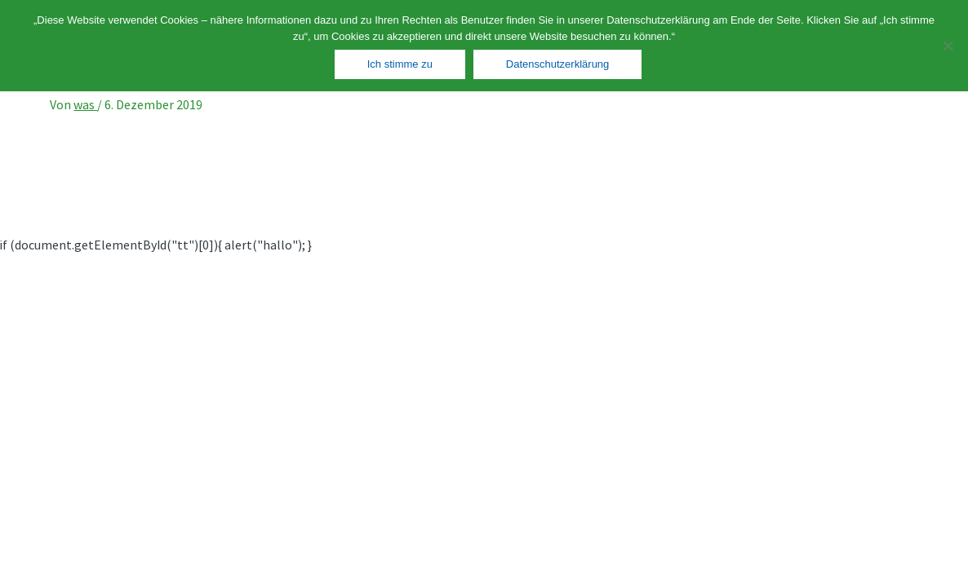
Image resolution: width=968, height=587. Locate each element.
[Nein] (947, 46)
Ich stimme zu (400, 64)
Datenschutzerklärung (557, 64)
